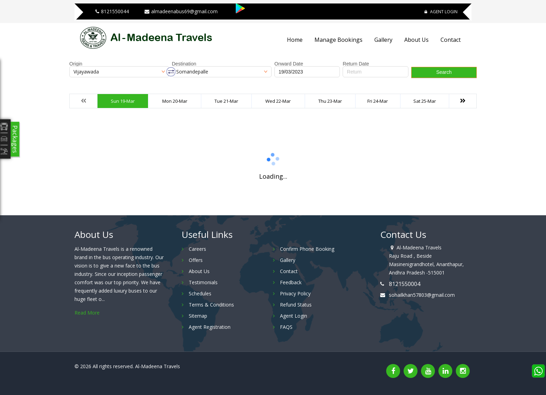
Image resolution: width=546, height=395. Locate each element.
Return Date (356, 63)
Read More (87, 312)
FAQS (286, 327)
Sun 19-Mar (123, 101)
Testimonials (203, 282)
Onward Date (288, 63)
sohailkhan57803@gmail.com (422, 295)
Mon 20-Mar (174, 101)
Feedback (291, 282)
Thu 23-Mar (330, 101)
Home (295, 40)
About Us (416, 40)
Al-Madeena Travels (157, 366)
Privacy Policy (295, 293)
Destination (184, 63)
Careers (197, 249)
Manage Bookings (338, 40)
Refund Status (296, 304)
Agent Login (441, 12)
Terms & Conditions (211, 304)
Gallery (383, 40)
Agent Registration (210, 327)
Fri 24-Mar (377, 101)
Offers (196, 260)
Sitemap (198, 315)
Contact (450, 40)
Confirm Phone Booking (307, 249)
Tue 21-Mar (226, 101)
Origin (75, 63)
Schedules (200, 293)
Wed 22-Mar (278, 101)
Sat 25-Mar (424, 101)
